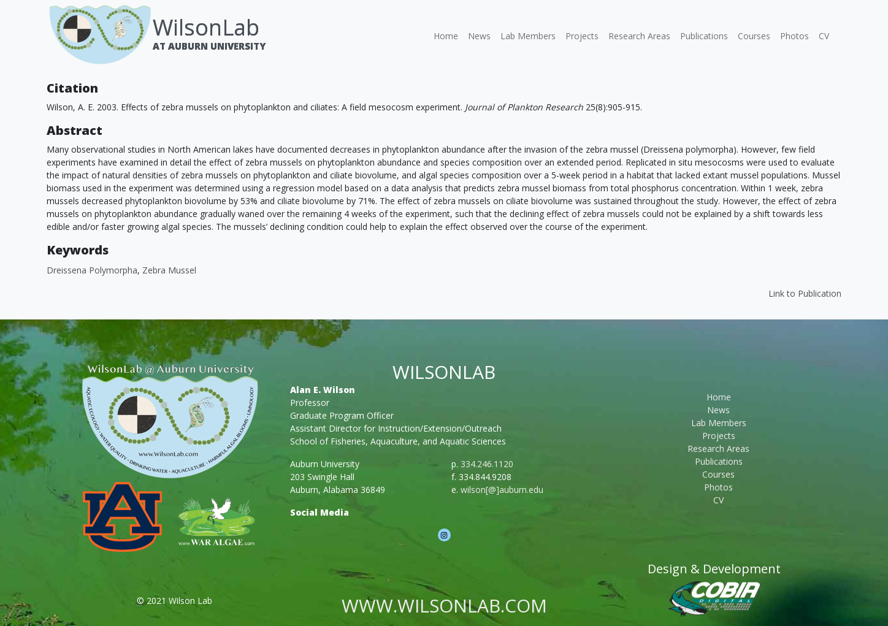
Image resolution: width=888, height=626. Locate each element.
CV (824, 36)
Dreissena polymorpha (92, 270)
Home (446, 36)
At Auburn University (209, 46)
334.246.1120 (487, 464)
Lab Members (528, 36)
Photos (794, 36)
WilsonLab (206, 27)
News (479, 36)
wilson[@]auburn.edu (502, 489)
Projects (582, 36)
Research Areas (639, 36)
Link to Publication (804, 293)
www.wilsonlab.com (444, 605)
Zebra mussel (169, 270)
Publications (704, 36)
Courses (754, 36)
